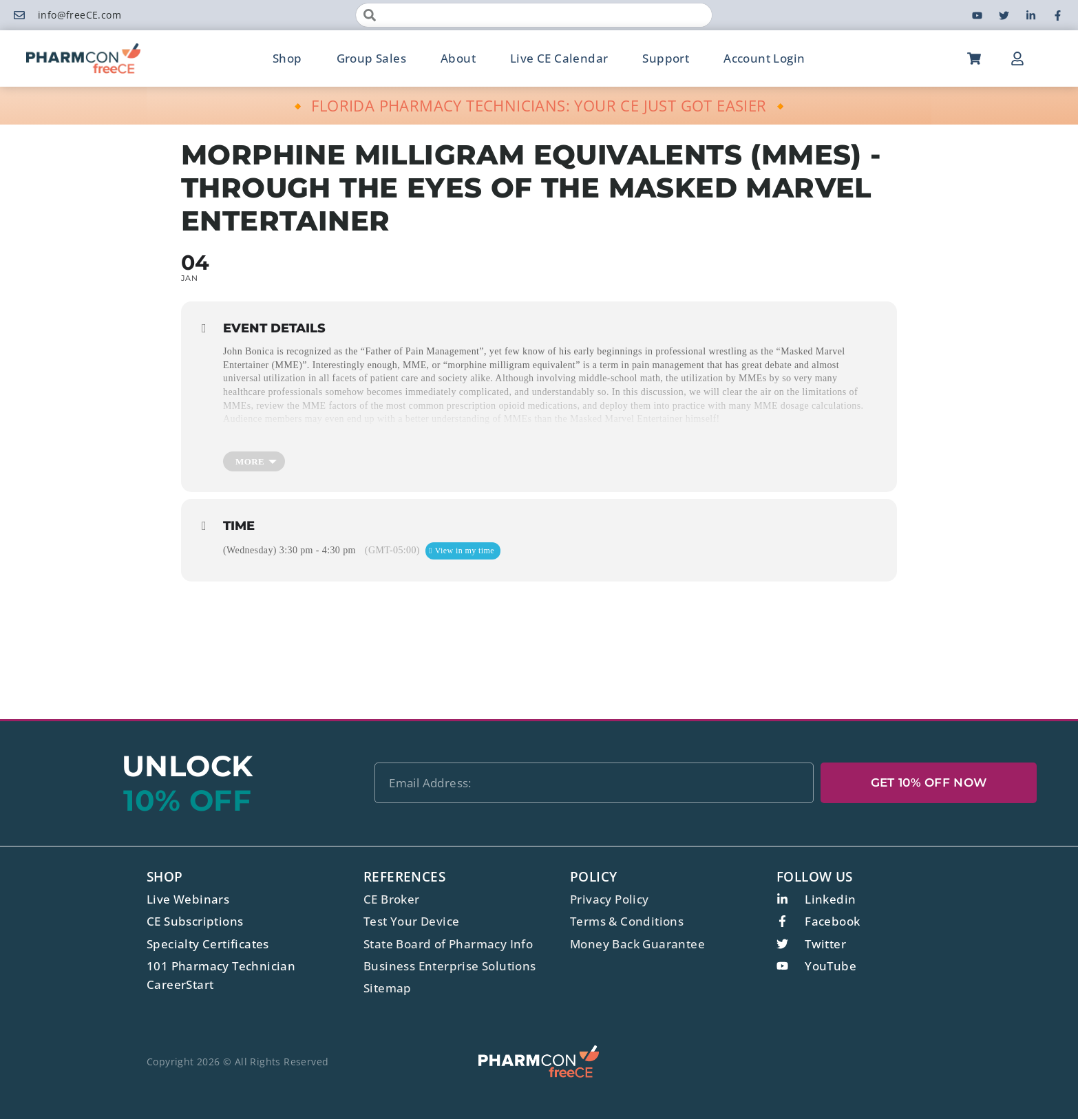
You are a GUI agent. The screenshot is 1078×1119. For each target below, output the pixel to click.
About (458, 58)
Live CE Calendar (559, 58)
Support (665, 58)
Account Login (764, 58)
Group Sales (371, 58)
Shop (287, 58)
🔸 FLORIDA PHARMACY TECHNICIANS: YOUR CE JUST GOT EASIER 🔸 (539, 105)
